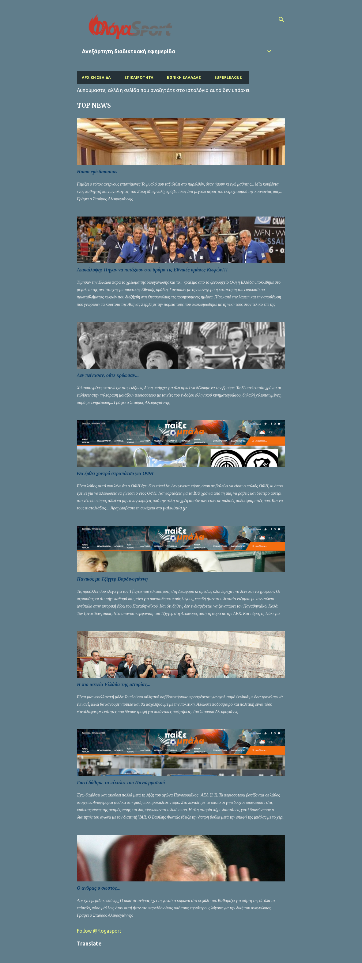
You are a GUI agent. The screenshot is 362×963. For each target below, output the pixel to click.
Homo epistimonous (97, 171)
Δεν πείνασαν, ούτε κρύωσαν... (108, 375)
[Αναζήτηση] (281, 19)
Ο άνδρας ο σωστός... (99, 888)
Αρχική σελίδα (96, 77)
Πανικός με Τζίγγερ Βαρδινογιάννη (112, 578)
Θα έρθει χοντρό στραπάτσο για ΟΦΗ (115, 473)
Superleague (228, 77)
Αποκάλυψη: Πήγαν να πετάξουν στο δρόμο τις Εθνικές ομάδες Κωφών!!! (152, 269)
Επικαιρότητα (138, 77)
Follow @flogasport (99, 931)
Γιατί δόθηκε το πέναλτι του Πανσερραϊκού (121, 782)
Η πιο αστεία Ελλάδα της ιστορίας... (113, 684)
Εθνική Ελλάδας (184, 77)
